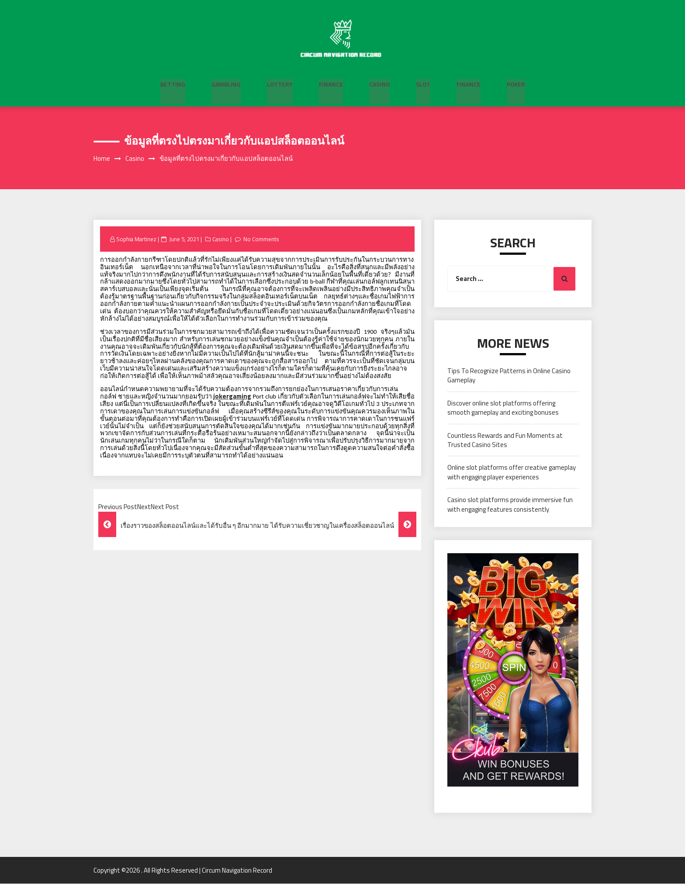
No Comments (263, 239)
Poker (516, 83)
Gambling (226, 83)
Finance (331, 83)
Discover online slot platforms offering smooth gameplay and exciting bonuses (503, 408)
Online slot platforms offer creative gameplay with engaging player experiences (511, 472)
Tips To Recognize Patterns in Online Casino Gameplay (509, 375)
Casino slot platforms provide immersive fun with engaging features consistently (510, 504)
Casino (379, 83)
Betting (172, 83)
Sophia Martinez (136, 239)
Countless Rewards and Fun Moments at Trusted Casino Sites (505, 440)
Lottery (280, 83)
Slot (423, 83)
